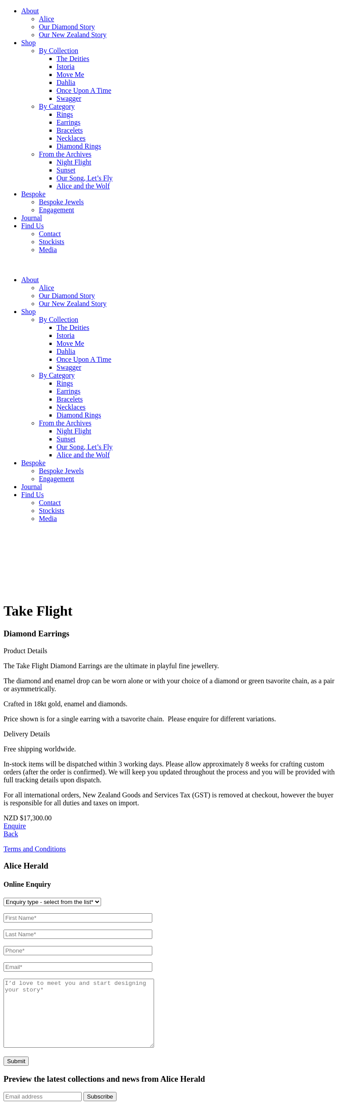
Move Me (70, 74)
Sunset (65, 170)
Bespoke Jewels (61, 202)
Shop (28, 42)
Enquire (15, 826)
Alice (46, 19)
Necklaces (71, 138)
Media (48, 249)
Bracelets (69, 130)
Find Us (32, 226)
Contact (50, 233)
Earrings (68, 122)
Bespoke (33, 194)
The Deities (72, 58)
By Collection (58, 50)
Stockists (51, 241)
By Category (57, 106)
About (30, 11)
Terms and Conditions (35, 849)
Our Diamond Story (67, 27)
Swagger (68, 98)
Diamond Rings (78, 146)
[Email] (43, 1109)
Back (11, 834)
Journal (31, 218)
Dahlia (65, 82)
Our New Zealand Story (72, 34)
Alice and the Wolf (83, 186)
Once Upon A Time (83, 90)
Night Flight (73, 162)
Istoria (65, 66)
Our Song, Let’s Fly (84, 178)
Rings (64, 114)
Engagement (56, 210)
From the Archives (65, 154)
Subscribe (100, 1110)
